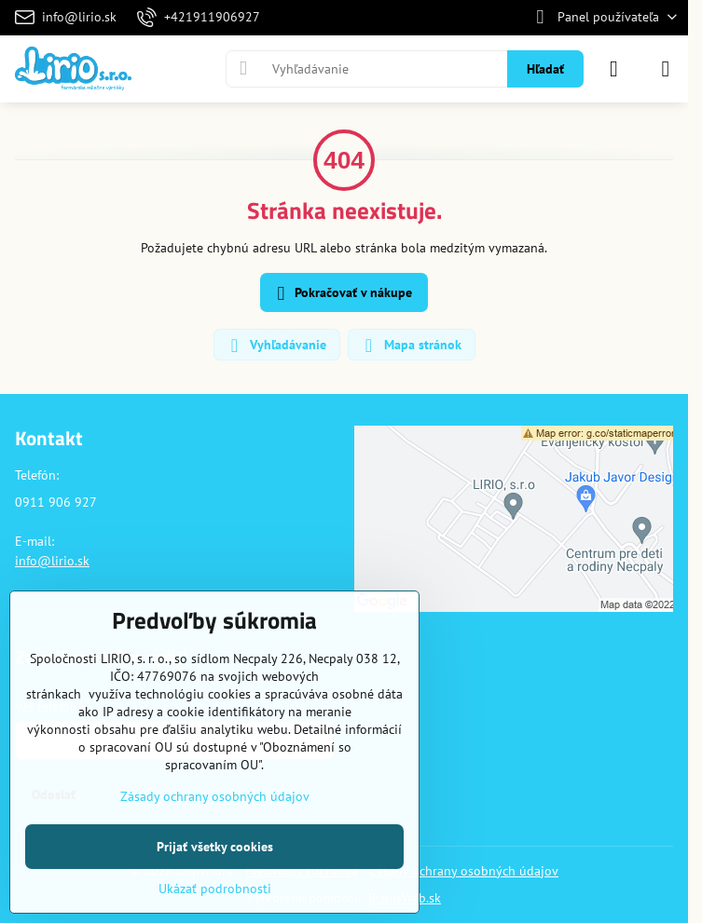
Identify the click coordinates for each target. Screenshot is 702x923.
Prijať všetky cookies (215, 846)
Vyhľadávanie (276, 345)
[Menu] (665, 69)
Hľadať (545, 69)
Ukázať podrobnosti (214, 888)
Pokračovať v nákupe (341, 294)
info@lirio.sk (52, 560)
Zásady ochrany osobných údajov (463, 870)
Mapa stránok (410, 345)
